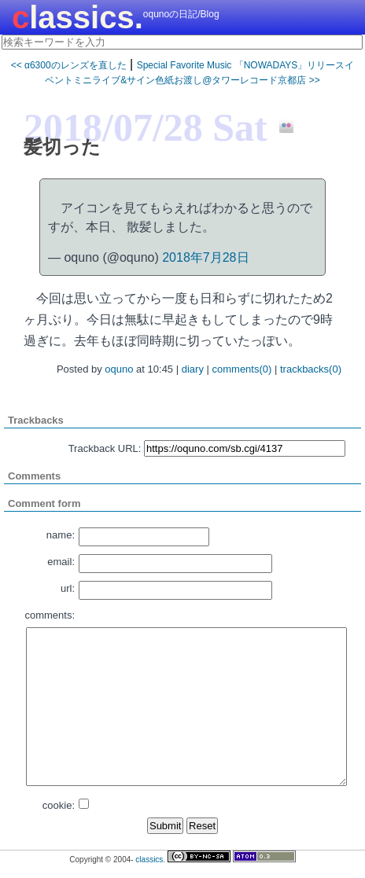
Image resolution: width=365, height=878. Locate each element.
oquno (119, 369)
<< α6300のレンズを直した (69, 65)
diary (193, 369)
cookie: (58, 805)
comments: (49, 615)
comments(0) (242, 369)
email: (61, 562)
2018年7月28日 (205, 257)
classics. (77, 17)
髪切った (62, 146)
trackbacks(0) (310, 369)
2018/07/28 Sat (145, 127)
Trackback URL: (105, 448)
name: (60, 535)
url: (68, 588)
